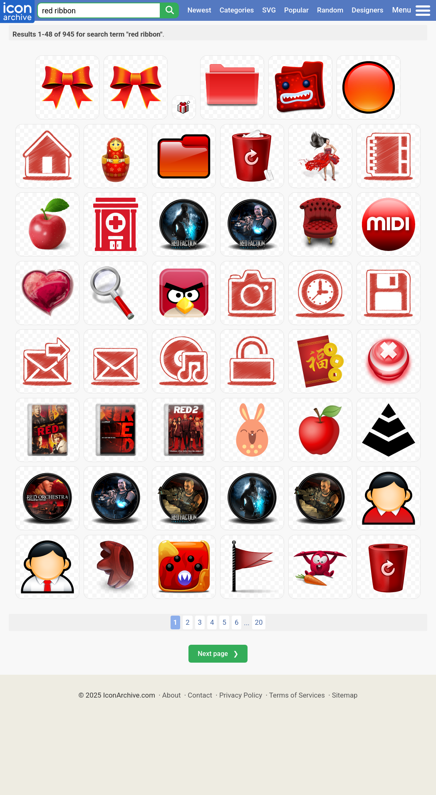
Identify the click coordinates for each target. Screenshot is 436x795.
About (171, 695)
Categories (237, 10)
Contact (200, 695)
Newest (199, 10)
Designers (367, 10)
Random (330, 10)
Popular (296, 10)
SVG (269, 10)
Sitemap (345, 695)
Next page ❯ (218, 654)
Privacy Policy (240, 695)
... (246, 623)
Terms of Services (297, 695)
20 (259, 622)
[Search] (169, 10)
